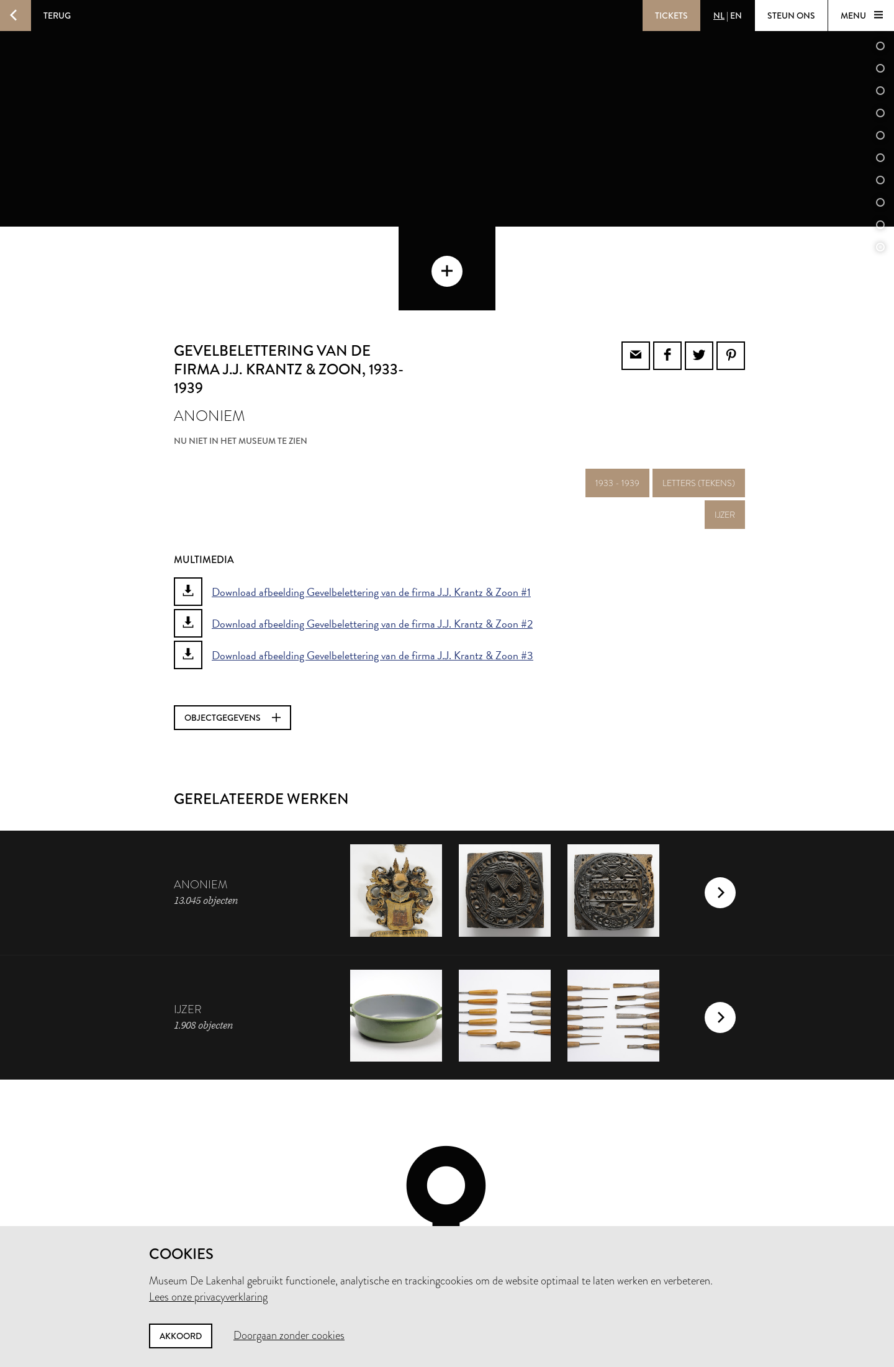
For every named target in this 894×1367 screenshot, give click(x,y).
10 (880, 224)
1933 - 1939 (617, 399)
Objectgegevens (232, 634)
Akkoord (181, 1336)
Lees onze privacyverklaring (208, 1297)
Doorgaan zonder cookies (289, 1335)
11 (880, 247)
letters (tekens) (698, 399)
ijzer (725, 431)
